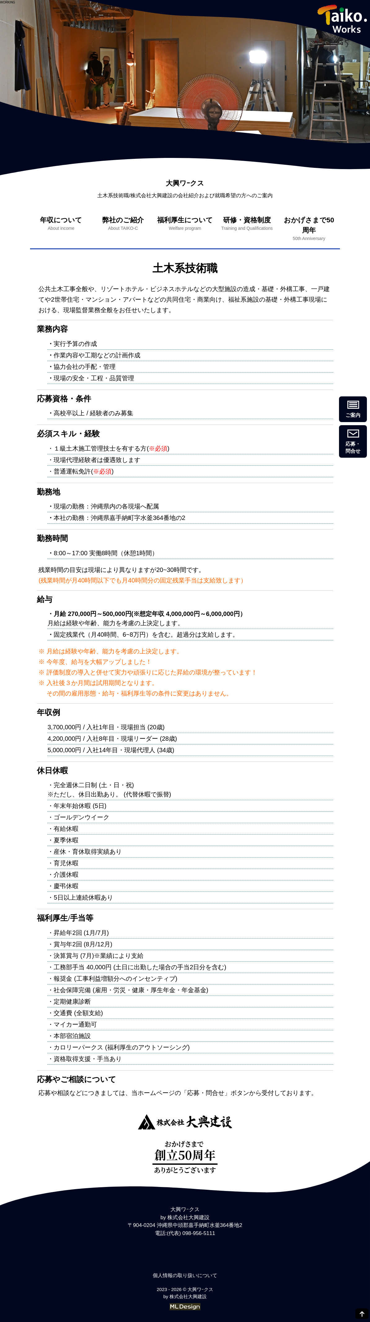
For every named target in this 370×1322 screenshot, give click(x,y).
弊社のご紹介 (123, 224)
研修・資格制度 (247, 224)
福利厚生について (185, 224)
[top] (361, 1313)
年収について (61, 224)
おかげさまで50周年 (309, 229)
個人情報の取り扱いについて (185, 1275)
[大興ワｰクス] (185, 1123)
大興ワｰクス (185, 183)
